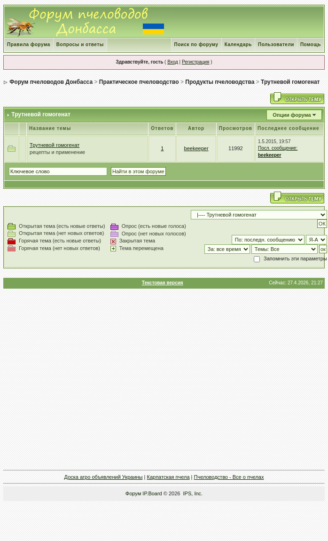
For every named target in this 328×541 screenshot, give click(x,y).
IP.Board (152, 493)
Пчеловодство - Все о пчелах (229, 477)
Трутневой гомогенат (290, 82)
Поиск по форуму (196, 44)
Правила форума (28, 44)
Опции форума (292, 115)
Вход (172, 62)
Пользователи (276, 44)
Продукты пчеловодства (219, 82)
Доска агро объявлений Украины (103, 477)
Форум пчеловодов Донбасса (51, 82)
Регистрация (195, 62)
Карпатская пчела (168, 477)
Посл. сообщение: (277, 148)
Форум (133, 493)
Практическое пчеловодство (139, 82)
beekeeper (196, 148)
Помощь (310, 44)
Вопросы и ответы (80, 44)
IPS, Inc (192, 493)
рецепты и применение (57, 152)
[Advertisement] (163, 379)
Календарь (238, 44)
